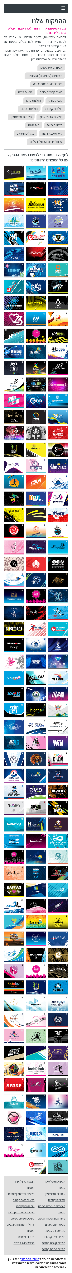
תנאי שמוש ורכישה (24, 1243)
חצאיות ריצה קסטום (24, 1200)
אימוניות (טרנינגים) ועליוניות (44, 75)
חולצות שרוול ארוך (50, 117)
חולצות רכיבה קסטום (53, 1249)
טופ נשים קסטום (25, 1206)
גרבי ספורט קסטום (55, 1231)
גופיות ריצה (25, 92)
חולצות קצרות (53, 108)
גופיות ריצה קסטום (55, 1225)
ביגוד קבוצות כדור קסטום (51, 1218)
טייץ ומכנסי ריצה (52, 133)
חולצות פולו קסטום (55, 1237)
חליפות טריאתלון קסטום (21, 1194)
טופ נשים (33, 125)
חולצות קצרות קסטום (53, 1243)
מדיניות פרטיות (26, 1237)
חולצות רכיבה (29, 108)
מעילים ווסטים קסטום (23, 1218)
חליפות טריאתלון (21, 117)
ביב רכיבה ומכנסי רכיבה (47, 84)
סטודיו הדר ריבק (29, 1259)
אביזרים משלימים (51, 67)
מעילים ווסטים (25, 133)
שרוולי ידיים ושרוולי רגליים (46, 141)
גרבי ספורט (55, 100)
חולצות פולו (33, 100)
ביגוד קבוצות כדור (51, 92)
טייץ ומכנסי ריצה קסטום (21, 1212)
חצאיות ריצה (54, 125)
